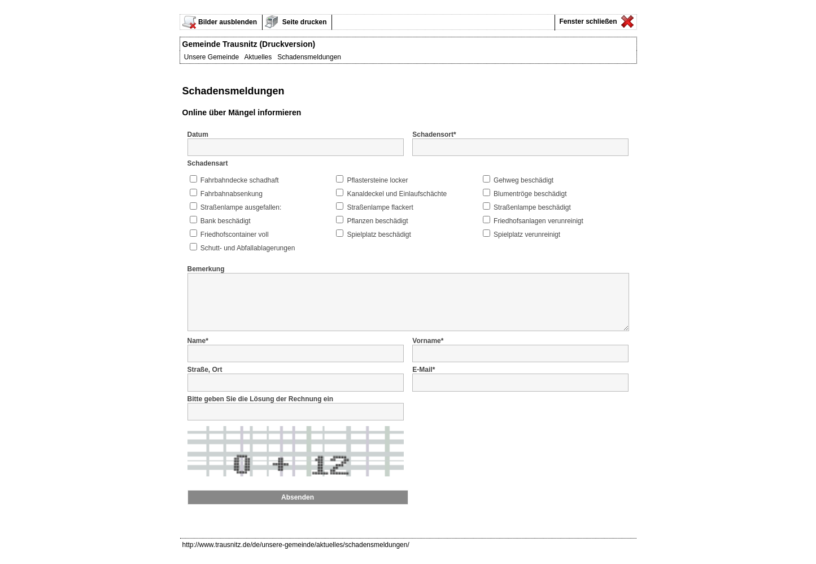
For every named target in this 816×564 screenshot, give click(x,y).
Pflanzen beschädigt (377, 221)
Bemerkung (206, 269)
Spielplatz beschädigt (379, 234)
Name (197, 349)
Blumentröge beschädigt (530, 194)
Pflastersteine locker (377, 180)
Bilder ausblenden (227, 22)
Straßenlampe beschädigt (532, 207)
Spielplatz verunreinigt (527, 234)
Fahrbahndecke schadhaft (239, 180)
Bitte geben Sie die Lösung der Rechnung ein (260, 407)
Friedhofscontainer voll (234, 234)
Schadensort (434, 134)
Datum (197, 134)
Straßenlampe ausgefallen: (240, 207)
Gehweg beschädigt (523, 180)
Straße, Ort (204, 378)
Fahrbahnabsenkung (231, 194)
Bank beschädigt (225, 221)
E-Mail (423, 378)
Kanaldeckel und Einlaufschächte (397, 194)
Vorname (427, 349)
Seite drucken (304, 22)
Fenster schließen (587, 21)
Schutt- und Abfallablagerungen (247, 248)
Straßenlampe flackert (380, 207)
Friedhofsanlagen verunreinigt (538, 221)
